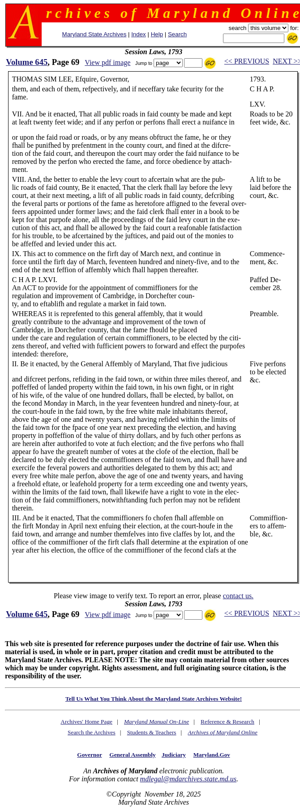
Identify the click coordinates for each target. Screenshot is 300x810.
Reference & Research (227, 721)
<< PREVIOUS (246, 61)
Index (138, 34)
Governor (89, 754)
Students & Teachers (151, 732)
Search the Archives (92, 732)
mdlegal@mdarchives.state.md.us (188, 779)
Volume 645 (26, 62)
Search (177, 34)
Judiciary (174, 754)
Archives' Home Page (86, 721)
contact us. (238, 596)
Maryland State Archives (94, 34)
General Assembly (132, 754)
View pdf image (107, 62)
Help (157, 34)
